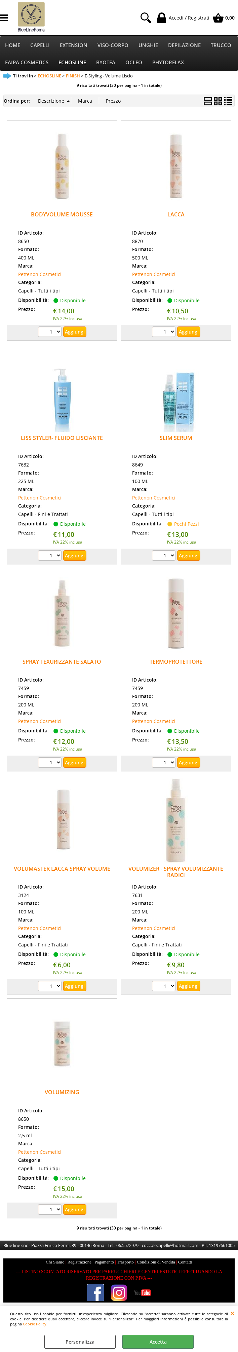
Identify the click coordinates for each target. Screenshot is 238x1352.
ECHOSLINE (72, 63)
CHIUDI (232, 1313)
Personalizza (80, 1342)
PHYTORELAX (168, 63)
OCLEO (133, 63)
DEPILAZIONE (184, 45)
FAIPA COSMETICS (26, 63)
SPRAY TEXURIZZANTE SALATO (62, 663)
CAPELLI (40, 45)
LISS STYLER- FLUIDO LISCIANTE (62, 439)
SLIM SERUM (176, 439)
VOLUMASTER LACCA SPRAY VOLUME (62, 870)
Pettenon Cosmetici (40, 275)
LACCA (176, 216)
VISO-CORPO (112, 45)
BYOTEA (105, 63)
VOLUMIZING (62, 1093)
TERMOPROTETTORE (176, 663)
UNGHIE (148, 45)
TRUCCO (221, 45)
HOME (12, 45)
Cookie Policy (34, 1323)
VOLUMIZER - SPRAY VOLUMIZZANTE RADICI (175, 873)
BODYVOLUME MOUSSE (62, 216)
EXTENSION (73, 45)
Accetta (158, 1342)
